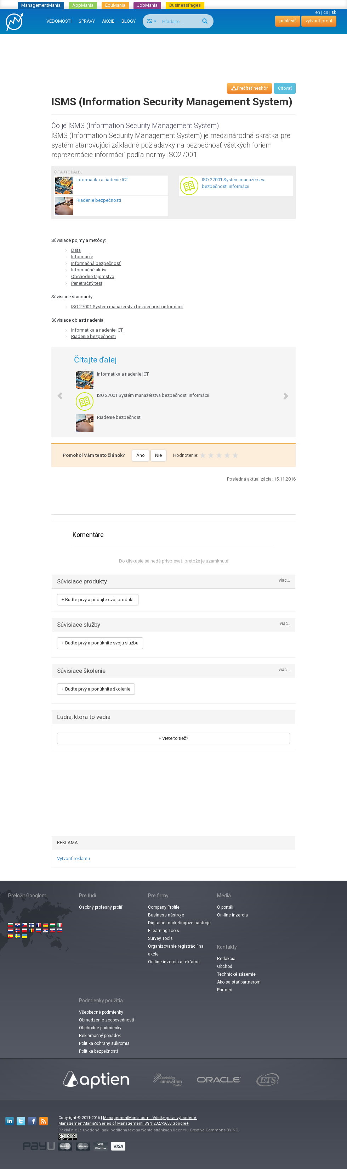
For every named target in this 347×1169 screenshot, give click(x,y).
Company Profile (164, 907)
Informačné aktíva (89, 269)
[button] (56, 392)
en (317, 12)
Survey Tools (160, 938)
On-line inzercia (232, 915)
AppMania (82, 5)
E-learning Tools (163, 930)
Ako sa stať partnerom (239, 982)
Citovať (285, 88)
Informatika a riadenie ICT (97, 330)
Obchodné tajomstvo (92, 276)
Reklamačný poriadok (100, 1035)
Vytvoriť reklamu (73, 858)
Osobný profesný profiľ (101, 907)
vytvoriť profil (319, 20)
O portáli (225, 907)
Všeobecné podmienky (101, 1012)
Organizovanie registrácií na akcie (176, 950)
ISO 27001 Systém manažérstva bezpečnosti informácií (127, 306)
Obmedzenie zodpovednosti (106, 1020)
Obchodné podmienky (100, 1027)
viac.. (285, 623)
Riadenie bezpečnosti (93, 336)
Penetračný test (86, 283)
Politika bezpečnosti (98, 1051)
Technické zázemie (236, 974)
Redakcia (226, 958)
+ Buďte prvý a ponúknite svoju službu (100, 643)
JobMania (147, 5)
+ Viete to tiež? (173, 738)
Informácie (82, 256)
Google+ (180, 1123)
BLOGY (128, 21)
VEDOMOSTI (59, 21)
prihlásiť (287, 20)
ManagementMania (41, 5)
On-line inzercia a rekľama (174, 961)
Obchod (224, 966)
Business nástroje (166, 915)
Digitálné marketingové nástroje (179, 922)
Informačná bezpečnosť (96, 263)
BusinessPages (185, 5)
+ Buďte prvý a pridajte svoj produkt (98, 599)
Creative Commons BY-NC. (214, 1130)
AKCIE (108, 21)
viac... (284, 580)
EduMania (115, 5)
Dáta (76, 250)
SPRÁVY (87, 21)
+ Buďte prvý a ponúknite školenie (96, 689)
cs (325, 12)
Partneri (224, 989)
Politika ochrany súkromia (104, 1043)
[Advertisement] (175, 52)
